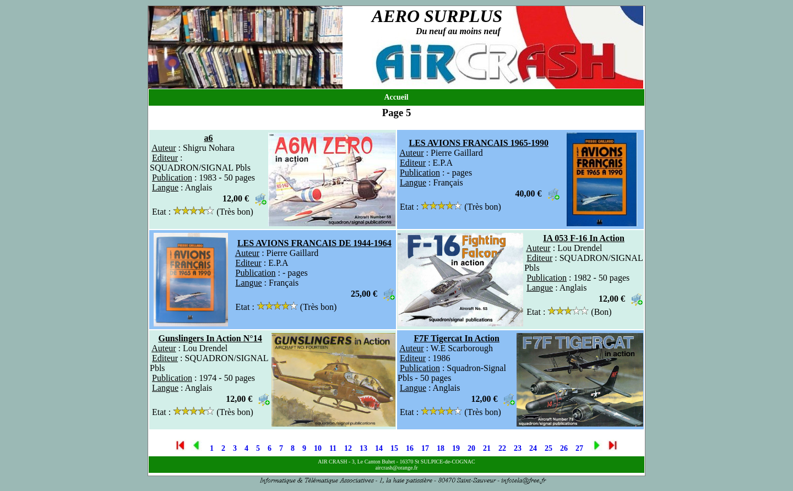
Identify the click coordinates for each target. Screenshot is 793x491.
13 (363, 448)
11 (332, 448)
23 (517, 448)
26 (564, 448)
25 (548, 448)
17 (425, 448)
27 (579, 448)
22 (502, 448)
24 (533, 448)
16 (409, 448)
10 (317, 448)
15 (394, 448)
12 (348, 448)
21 (487, 448)
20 (471, 448)
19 (456, 448)
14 (379, 448)
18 (440, 448)
